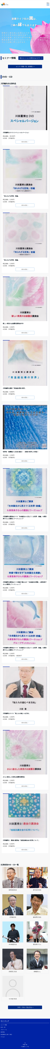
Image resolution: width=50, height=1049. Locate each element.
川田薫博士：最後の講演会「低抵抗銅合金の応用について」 (21, 840)
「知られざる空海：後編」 (11, 260)
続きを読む (25, 141)
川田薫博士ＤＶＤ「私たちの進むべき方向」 (16, 713)
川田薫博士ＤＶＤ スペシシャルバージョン (16, 132)
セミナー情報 (4, 1025)
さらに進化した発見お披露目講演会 (14, 777)
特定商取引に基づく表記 (6, 1034)
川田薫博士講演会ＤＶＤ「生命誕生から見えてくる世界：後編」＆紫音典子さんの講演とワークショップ (25, 517)
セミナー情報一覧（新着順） (25, 66)
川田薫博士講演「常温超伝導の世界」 (14, 388)
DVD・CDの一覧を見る (25, 1007)
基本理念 (3, 1032)
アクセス (3, 1036)
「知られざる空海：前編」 (11, 196)
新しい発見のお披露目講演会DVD (13, 323)
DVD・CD (3, 1027)
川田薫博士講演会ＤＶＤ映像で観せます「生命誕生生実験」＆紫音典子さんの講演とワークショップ (25, 583)
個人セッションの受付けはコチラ (30, 58)
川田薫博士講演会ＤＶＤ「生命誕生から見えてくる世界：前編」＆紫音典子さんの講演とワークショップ (25, 649)
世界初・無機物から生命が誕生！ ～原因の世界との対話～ (21, 451)
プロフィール (4, 1029)
